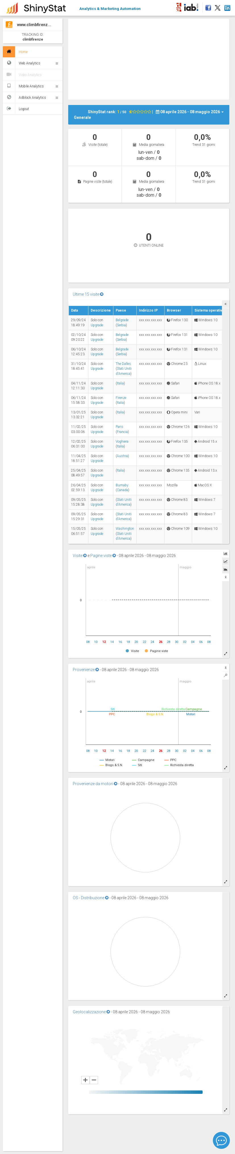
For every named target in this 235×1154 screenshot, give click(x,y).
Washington (125, 529)
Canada (122, 490)
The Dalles (123, 364)
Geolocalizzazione (91, 1012)
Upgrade (97, 325)
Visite (80, 555)
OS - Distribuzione (91, 898)
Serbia (121, 325)
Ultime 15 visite (88, 294)
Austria (122, 456)
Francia (122, 432)
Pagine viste (103, 555)
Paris (119, 427)
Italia (120, 383)
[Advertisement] (151, 58)
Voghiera (122, 441)
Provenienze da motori (95, 783)
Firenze (121, 398)
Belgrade (122, 320)
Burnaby (122, 485)
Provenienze (86, 669)
